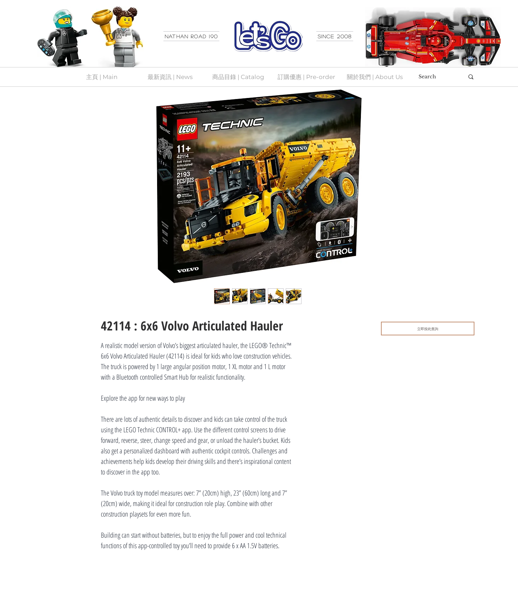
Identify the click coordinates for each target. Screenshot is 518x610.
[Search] (436, 77)
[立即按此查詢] (427, 328)
